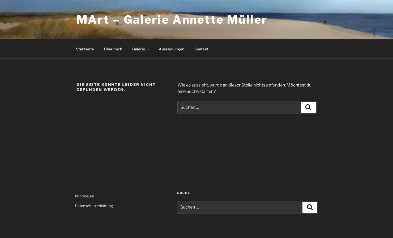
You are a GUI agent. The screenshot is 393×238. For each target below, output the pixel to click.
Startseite (85, 49)
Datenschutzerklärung (94, 206)
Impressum (84, 196)
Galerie (141, 49)
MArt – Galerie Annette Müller (172, 19)
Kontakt (201, 49)
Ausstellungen (171, 49)
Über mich (113, 49)
